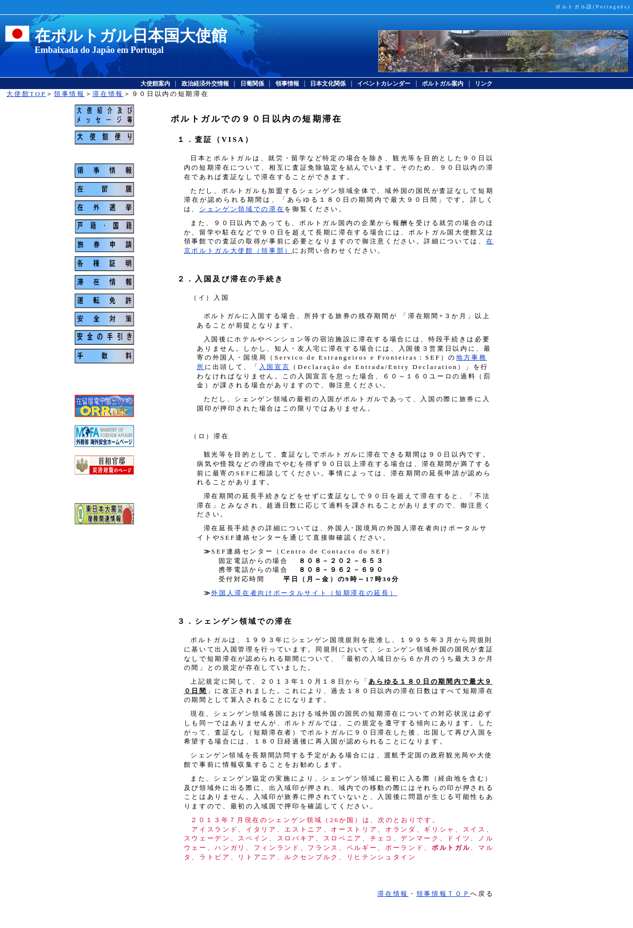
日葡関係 (252, 84)
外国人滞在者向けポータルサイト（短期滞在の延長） (304, 593)
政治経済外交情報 (205, 84)
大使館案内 (155, 84)
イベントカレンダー (383, 84)
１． (186, 139)
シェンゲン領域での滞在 (241, 209)
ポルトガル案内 (442, 84)
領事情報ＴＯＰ (443, 893)
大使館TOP (26, 93)
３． (186, 621)
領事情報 (287, 84)
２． (186, 279)
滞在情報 (108, 93)
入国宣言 (274, 367)
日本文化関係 (328, 84)
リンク (484, 84)
